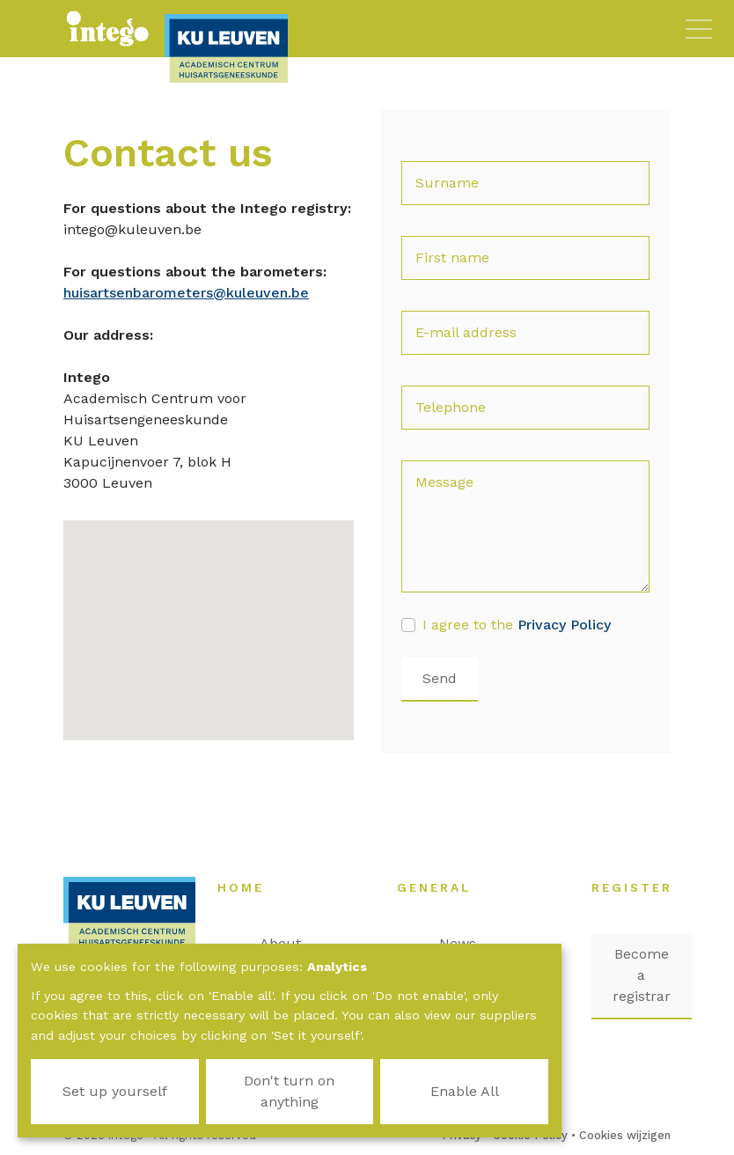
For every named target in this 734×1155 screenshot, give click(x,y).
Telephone (450, 407)
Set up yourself (114, 1091)
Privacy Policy (564, 624)
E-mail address (466, 332)
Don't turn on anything (289, 1091)
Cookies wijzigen (625, 1135)
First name (452, 257)
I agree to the (516, 624)
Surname (447, 182)
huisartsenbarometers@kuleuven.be (186, 292)
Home (249, 887)
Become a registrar (642, 974)
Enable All (464, 1091)
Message (444, 482)
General (443, 887)
